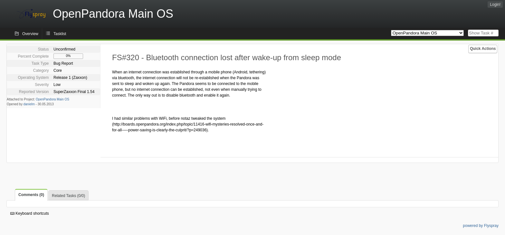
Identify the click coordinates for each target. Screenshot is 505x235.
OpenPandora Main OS (52, 99)
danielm (29, 104)
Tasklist (59, 34)
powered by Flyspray (481, 225)
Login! (495, 4)
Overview (30, 34)
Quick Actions (483, 48)
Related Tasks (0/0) (68, 195)
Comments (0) (31, 195)
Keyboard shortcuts (29, 213)
